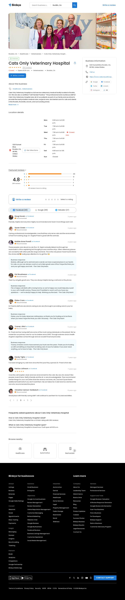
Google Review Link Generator (100, 506)
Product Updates (79, 511)
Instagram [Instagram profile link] (95, 90)
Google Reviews (33, 523)
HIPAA (49, 588)
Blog (74, 504)
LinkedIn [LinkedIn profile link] (104, 86)
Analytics (12, 557)
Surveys (11, 535)
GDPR (44, 588)
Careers (76, 514)
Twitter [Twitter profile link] (94, 86)
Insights (11, 538)
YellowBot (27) (60, 210)
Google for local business (36, 499)
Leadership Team (79, 490)
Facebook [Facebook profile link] (105, 82)
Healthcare (24, 54)
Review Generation (34, 506)
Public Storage (58, 511)
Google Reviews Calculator (99, 499)
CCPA (55, 588)
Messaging (12, 531)
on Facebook (29, 216)
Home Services (58, 500)
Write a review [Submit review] (17, 75)
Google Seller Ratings (16, 500)
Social (11, 512)
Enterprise (31, 490)
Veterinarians (36, 54)
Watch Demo (78, 494)
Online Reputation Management (39, 509)
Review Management (35, 502)
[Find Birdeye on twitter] (74, 577)
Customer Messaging (35, 512)
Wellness (56, 521)
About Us (76, 487)
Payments (12, 523)
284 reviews (27, 67)
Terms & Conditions (16, 588)
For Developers (95, 516)
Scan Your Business (97, 509)
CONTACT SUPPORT (105, 577)
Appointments (14, 516)
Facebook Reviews (33, 530)
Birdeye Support (95, 519)
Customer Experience (35, 537)
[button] (10, 399)
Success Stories (78, 518)
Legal (55, 504)
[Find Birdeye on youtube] (86, 577)
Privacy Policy (29, 588)
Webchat (12, 509)
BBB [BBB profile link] (105, 90)
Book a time (77, 497)
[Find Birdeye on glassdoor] (90, 577)
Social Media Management (36, 540)
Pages (11, 497)
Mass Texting (13, 519)
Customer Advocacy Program (100, 526)
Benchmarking (14, 542)
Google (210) (40, 210)
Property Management (61, 507)
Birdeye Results (78, 525)
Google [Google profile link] (94, 82)
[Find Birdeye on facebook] (70, 577)
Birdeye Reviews (79, 521)
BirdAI (11, 554)
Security (38, 588)
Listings (11, 487)
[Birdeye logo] (15, 5)
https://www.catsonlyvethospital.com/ (101, 77)
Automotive (57, 487)
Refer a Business (96, 523)
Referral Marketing (33, 516)
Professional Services (97, 490)
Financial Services (59, 494)
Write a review (109, 5)
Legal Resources (79, 528)
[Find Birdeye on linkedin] (78, 577)
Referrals (12, 494)
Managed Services (96, 487)
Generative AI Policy (65, 588)
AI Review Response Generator (101, 502)
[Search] (74, 5)
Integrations (13, 560)
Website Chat (32, 519)
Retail (55, 518)
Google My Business (34, 526)
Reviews (11, 490)
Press (75, 507)
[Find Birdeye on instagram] (82, 577)
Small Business (32, 487)
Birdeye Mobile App (15, 567)
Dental (55, 490)
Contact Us (77, 532)
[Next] (74, 450)
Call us (92, 72)
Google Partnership (15, 564)
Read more (14, 105)
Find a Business (95, 512)
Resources (77, 500)
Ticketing (12, 545)
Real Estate (57, 514)
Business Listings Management (38, 533)
